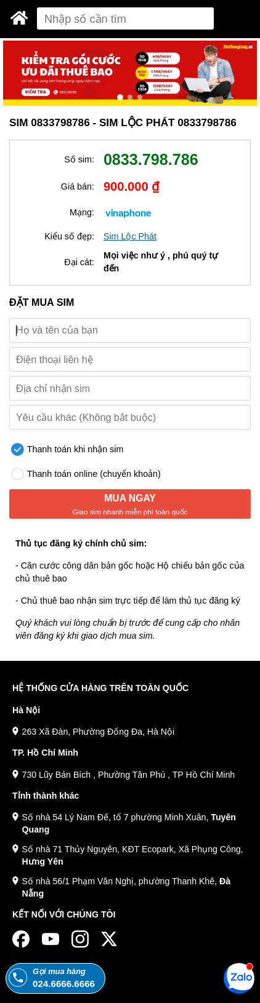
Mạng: (82, 212)
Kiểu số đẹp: (69, 236)
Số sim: (79, 159)
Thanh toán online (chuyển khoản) (86, 474)
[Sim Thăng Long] (19, 18)
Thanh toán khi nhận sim (67, 449)
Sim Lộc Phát (130, 236)
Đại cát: (79, 262)
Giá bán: (77, 186)
